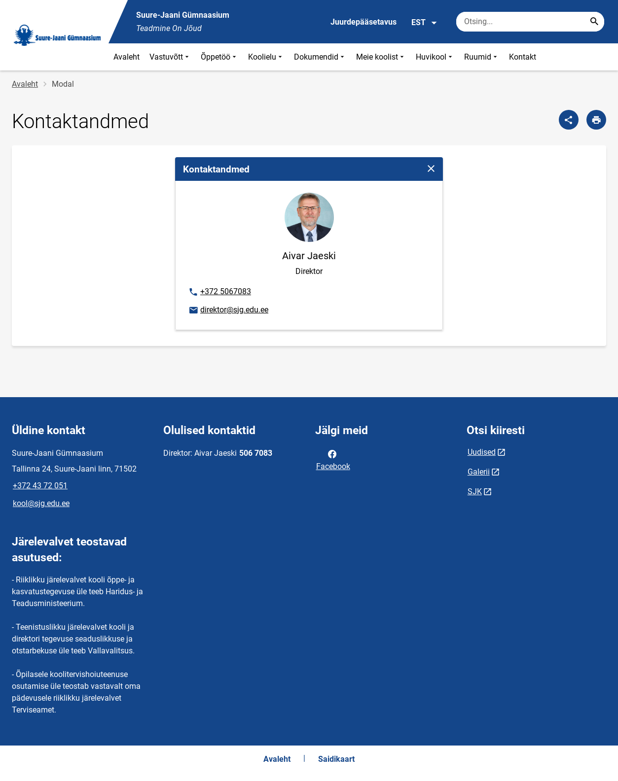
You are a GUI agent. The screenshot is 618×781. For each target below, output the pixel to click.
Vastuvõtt (170, 57)
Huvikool (435, 57)
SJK (475, 491)
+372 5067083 (219, 292)
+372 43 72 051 (40, 485)
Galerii (479, 471)
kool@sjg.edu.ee (41, 503)
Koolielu (266, 57)
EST (424, 23)
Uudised (482, 452)
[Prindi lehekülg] (596, 120)
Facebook (333, 459)
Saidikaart (336, 759)
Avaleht (126, 57)
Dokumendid (320, 57)
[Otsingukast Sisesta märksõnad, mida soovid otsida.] (530, 22)
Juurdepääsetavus (363, 22)
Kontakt (522, 57)
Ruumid (481, 57)
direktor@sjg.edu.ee (228, 310)
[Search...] (594, 21)
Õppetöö (219, 57)
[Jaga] (569, 120)
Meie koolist (381, 57)
